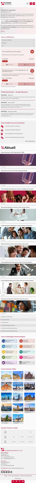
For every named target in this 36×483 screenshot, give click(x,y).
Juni (31, 432)
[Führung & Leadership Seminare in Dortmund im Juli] (31, 3)
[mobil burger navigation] (27, 3)
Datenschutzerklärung (26, 475)
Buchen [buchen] (26, 64)
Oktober (14, 441)
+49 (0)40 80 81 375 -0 (8, 457)
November (22, 441)
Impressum (18, 478)
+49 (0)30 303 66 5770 (8, 465)
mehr (3, 31)
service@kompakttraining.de (17, 468)
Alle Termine (9, 64)
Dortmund (5, 61)
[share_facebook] (16, 481)
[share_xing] (13, 481)
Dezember (30, 441)
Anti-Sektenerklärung (13, 475)
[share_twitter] (19, 481)
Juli (14, 436)
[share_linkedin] (23, 481)
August (22, 436)
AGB (5, 475)
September (30, 436)
